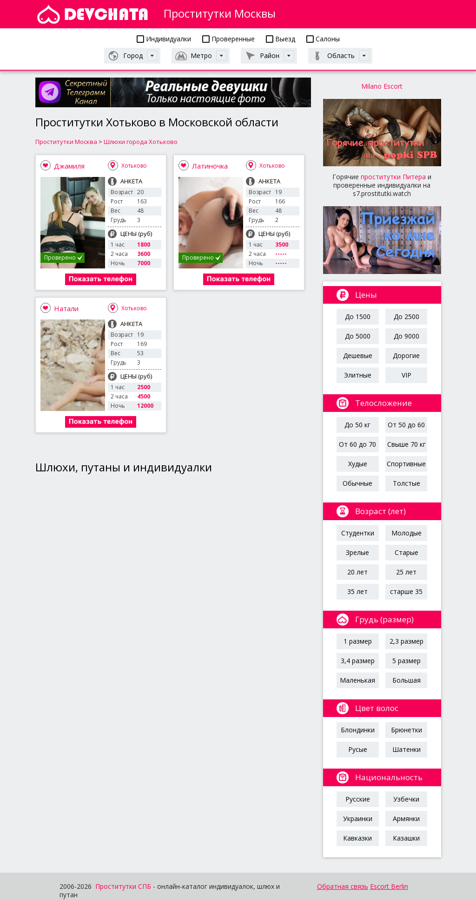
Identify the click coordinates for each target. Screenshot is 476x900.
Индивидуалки (164, 38)
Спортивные (406, 463)
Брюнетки (406, 729)
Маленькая (357, 680)
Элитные (357, 375)
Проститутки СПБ (123, 886)
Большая (406, 680)
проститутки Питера (393, 176)
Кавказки (357, 838)
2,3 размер (406, 641)
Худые (357, 463)
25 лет (406, 571)
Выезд (280, 38)
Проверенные (228, 38)
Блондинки (358, 729)
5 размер (406, 660)
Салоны (323, 38)
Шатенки (406, 749)
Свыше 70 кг (406, 444)
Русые (357, 749)
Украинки (357, 818)
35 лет (357, 591)
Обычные (357, 483)
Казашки (406, 838)
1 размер (358, 641)
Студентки (357, 532)
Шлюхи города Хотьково (141, 141)
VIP (406, 375)
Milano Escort (382, 86)
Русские (357, 799)
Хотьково (134, 166)
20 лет (357, 571)
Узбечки (406, 799)
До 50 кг (357, 424)
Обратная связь (342, 886)
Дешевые (357, 355)
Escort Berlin (389, 886)
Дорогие (406, 355)
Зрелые (357, 552)
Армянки (406, 818)
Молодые (406, 532)
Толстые (406, 483)
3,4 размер (358, 660)
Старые (406, 552)
